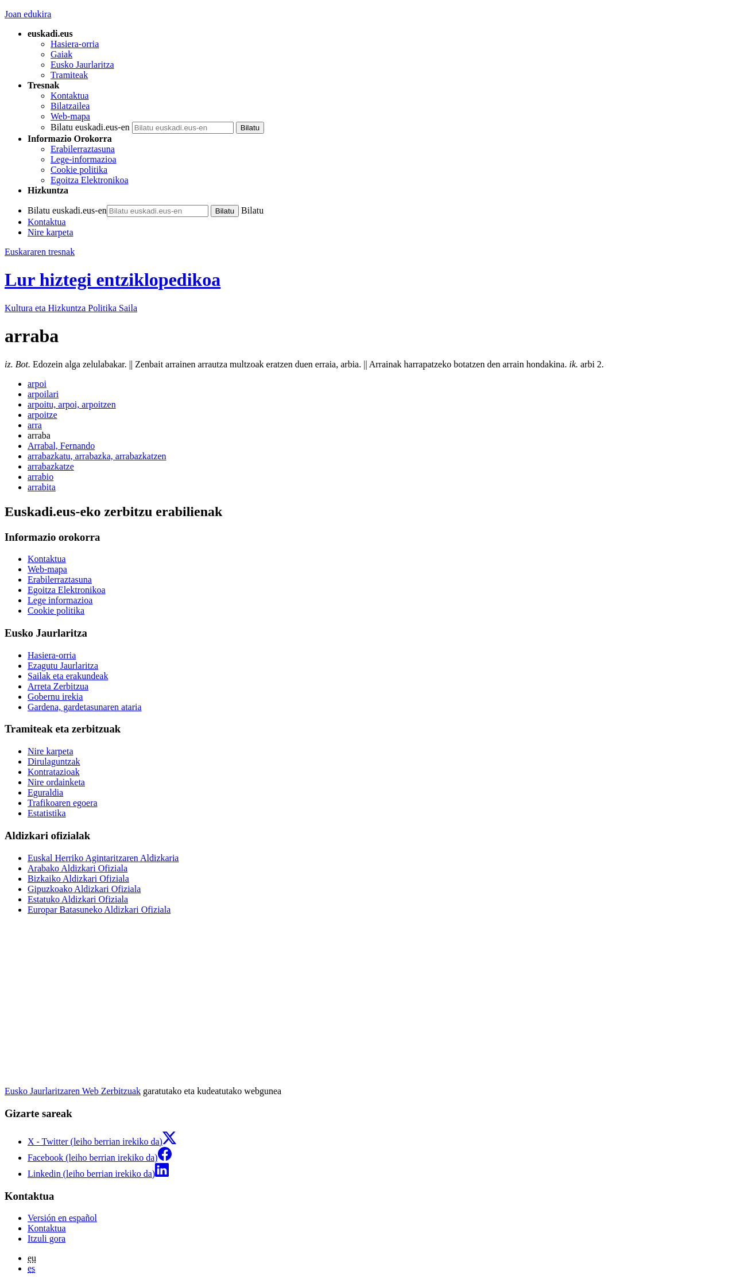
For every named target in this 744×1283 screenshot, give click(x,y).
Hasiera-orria (75, 44)
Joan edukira (28, 14)
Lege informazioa (60, 600)
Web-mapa (70, 116)
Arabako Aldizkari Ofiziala (77, 868)
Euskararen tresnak (40, 252)
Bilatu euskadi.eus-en (90, 127)
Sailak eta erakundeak (68, 676)
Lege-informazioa (84, 159)
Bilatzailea (70, 106)
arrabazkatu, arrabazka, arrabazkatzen (97, 456)
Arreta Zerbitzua (58, 686)
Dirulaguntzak (54, 761)
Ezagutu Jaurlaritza (63, 665)
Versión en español (62, 1218)
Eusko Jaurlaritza (82, 64)
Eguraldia (45, 792)
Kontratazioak (54, 772)
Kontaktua (70, 95)
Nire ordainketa (56, 782)
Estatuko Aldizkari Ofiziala (78, 899)
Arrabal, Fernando (61, 446)
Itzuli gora (46, 1238)
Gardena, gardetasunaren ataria (85, 707)
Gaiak (61, 54)
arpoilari (43, 394)
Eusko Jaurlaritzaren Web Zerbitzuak (73, 1091)
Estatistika (47, 813)
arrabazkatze (51, 466)
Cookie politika (79, 170)
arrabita (42, 487)
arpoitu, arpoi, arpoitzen (72, 404)
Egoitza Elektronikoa (90, 180)
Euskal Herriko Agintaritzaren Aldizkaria (103, 858)
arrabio (40, 477)
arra (35, 425)
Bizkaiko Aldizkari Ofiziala (78, 878)
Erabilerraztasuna (83, 149)
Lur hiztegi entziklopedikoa (112, 279)
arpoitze (42, 415)
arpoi (37, 384)
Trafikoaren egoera (63, 803)
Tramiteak (69, 75)
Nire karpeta (50, 232)
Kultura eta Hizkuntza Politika (71, 308)
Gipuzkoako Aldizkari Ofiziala (84, 889)
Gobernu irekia (55, 696)
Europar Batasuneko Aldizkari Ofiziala (99, 909)
